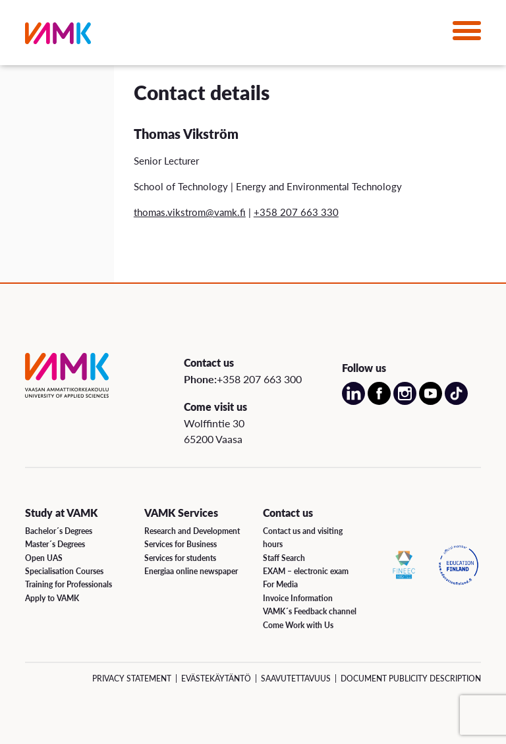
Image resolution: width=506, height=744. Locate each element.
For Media (280, 584)
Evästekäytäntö (216, 678)
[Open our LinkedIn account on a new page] (353, 401)
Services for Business (180, 544)
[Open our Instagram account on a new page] (404, 401)
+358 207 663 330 (296, 212)
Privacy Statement (131, 678)
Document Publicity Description (411, 678)
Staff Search (284, 558)
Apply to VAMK (52, 598)
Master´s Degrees (55, 544)
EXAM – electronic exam (306, 571)
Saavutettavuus (296, 678)
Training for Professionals (68, 584)
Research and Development (192, 531)
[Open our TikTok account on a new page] (456, 401)
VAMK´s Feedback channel (309, 611)
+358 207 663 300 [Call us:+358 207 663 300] (259, 378)
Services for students (180, 558)
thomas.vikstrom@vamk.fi (190, 212)
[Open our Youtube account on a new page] (430, 401)
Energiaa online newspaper (191, 571)
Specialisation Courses (64, 571)
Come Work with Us (298, 625)
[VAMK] (58, 36)
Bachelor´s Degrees (58, 531)
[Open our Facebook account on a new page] (379, 401)
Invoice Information (298, 598)
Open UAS (44, 558)
